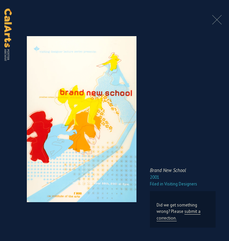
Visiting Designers (173, 184)
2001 (154, 177)
